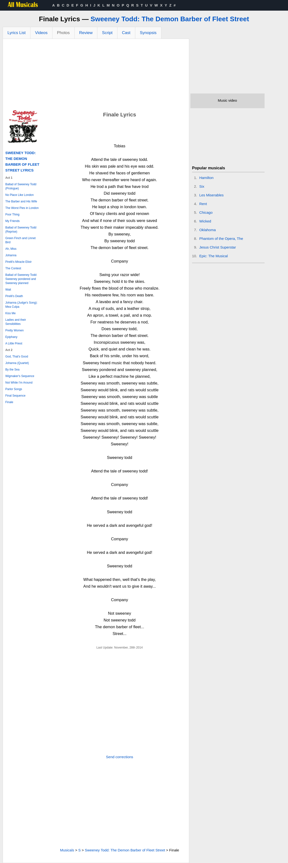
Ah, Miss (10, 248)
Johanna (10, 255)
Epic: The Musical (213, 256)
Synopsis (148, 32)
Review (86, 32)
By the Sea (12, 369)
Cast (126, 32)
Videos (41, 32)
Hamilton (206, 178)
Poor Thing (12, 214)
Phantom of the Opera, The (221, 238)
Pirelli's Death (14, 296)
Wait (8, 289)
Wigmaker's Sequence (19, 376)
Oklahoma (207, 230)
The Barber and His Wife (21, 201)
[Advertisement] (96, 75)
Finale (9, 402)
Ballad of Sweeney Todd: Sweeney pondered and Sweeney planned (21, 279)
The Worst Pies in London (22, 208)
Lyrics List (16, 32)
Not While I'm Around (18, 382)
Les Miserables (211, 195)
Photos (63, 32)
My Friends (12, 221)
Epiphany (11, 337)
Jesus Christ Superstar (217, 247)
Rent (203, 204)
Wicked (205, 221)
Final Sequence (15, 395)
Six (201, 186)
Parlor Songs (13, 389)
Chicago (206, 212)
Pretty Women (14, 330)
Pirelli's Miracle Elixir (18, 262)
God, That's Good (16, 356)
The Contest (13, 268)
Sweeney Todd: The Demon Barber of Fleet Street (170, 19)
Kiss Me (10, 313)
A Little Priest (13, 343)
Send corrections (119, 757)
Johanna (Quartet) (17, 363)
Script (107, 32)
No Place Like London (19, 195)
